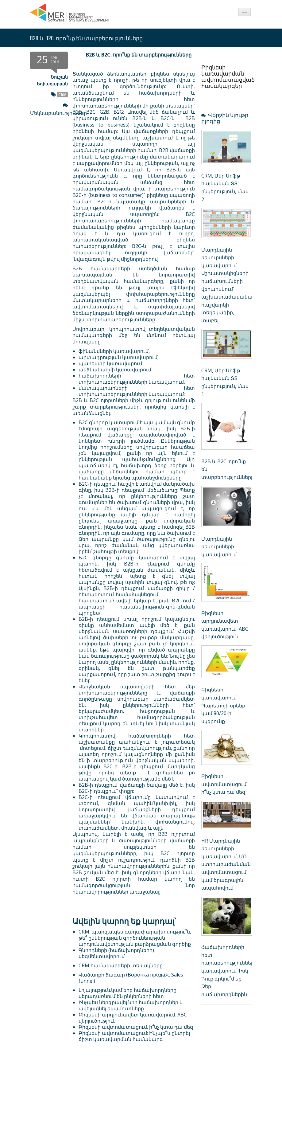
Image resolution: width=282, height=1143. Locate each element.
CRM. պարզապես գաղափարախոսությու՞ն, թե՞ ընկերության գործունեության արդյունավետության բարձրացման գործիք (135, 937)
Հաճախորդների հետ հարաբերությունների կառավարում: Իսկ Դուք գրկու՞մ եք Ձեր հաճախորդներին (229, 971)
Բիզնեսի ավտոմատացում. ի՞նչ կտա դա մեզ (136, 1027)
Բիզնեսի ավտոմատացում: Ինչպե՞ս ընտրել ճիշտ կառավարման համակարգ (134, 1036)
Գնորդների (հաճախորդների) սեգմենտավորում (116, 953)
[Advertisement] (112, 1098)
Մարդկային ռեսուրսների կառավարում (219, 546)
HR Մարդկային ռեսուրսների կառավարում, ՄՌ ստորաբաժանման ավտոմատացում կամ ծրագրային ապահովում (226, 864)
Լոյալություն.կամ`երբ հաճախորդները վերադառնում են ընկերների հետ (127, 993)
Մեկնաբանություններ (58, 113)
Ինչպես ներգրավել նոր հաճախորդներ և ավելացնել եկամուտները (131, 1005)
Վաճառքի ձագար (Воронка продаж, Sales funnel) (131, 977)
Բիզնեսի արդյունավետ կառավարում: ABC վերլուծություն (133, 1017)
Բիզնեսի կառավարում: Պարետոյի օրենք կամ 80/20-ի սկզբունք (223, 705)
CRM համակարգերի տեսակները (121, 965)
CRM (62, 94)
